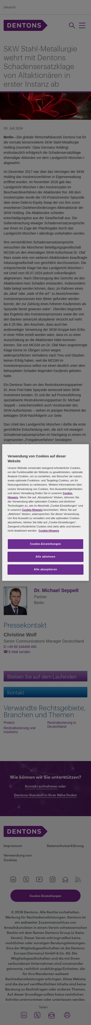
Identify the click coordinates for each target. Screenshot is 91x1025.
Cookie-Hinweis (32, 509)
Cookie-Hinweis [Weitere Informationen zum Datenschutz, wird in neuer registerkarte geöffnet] (49, 530)
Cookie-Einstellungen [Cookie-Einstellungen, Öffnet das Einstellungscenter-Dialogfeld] (45, 543)
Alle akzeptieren (45, 569)
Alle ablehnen (45, 556)
